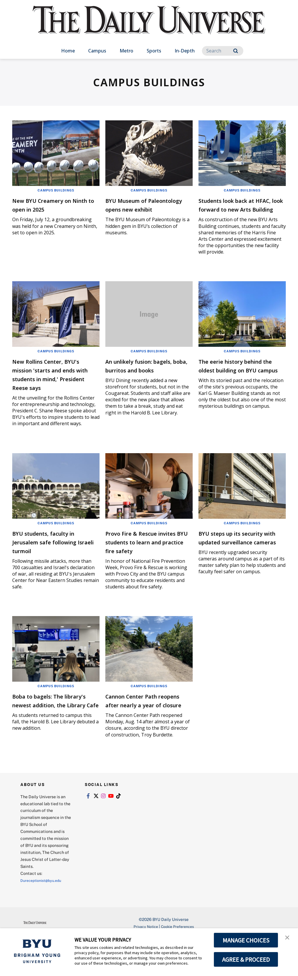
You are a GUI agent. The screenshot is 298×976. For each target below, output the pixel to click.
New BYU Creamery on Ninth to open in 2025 (50, 204)
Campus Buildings (56, 190)
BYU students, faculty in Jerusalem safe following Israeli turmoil (54, 559)
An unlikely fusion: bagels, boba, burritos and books (142, 378)
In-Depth (185, 51)
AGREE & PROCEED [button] (246, 959)
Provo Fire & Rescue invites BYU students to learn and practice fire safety (146, 563)
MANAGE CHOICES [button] (246, 940)
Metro (126, 51)
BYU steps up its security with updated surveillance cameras (241, 559)
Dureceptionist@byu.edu (43, 917)
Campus (97, 51)
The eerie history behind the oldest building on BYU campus (240, 378)
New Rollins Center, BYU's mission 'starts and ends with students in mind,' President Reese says (55, 387)
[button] (288, 938)
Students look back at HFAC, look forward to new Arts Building (235, 208)
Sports (154, 51)
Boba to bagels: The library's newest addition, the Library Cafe (47, 735)
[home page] (149, 26)
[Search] (223, 51)
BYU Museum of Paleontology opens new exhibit (147, 208)
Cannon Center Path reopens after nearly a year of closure (143, 730)
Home (68, 51)
